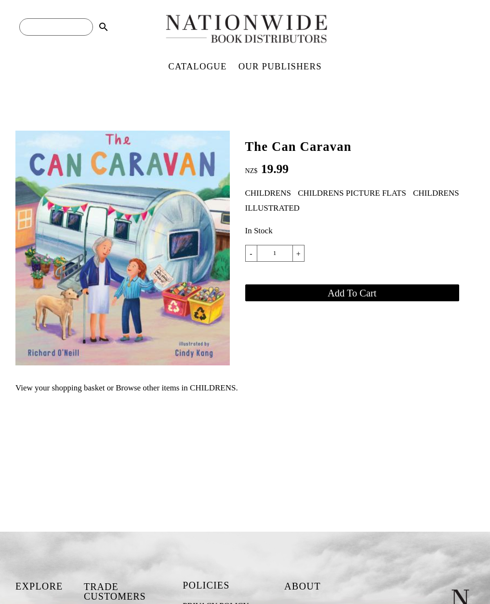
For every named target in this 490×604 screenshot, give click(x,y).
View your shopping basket (60, 387)
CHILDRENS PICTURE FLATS (352, 193)
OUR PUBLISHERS (280, 66)
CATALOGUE (197, 66)
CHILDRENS (268, 193)
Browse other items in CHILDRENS (176, 387)
